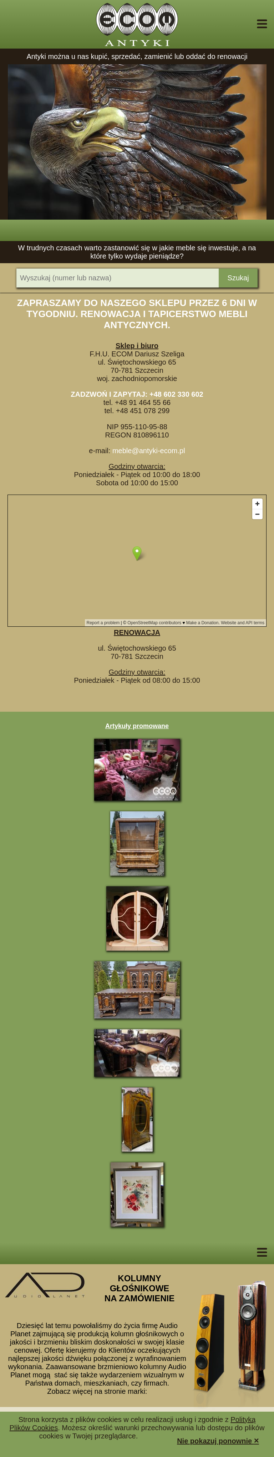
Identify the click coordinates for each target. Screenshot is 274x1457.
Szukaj (238, 278)
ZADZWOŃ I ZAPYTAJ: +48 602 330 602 (137, 394)
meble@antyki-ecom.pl (148, 451)
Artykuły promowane (137, 726)
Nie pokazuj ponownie (218, 1440)
